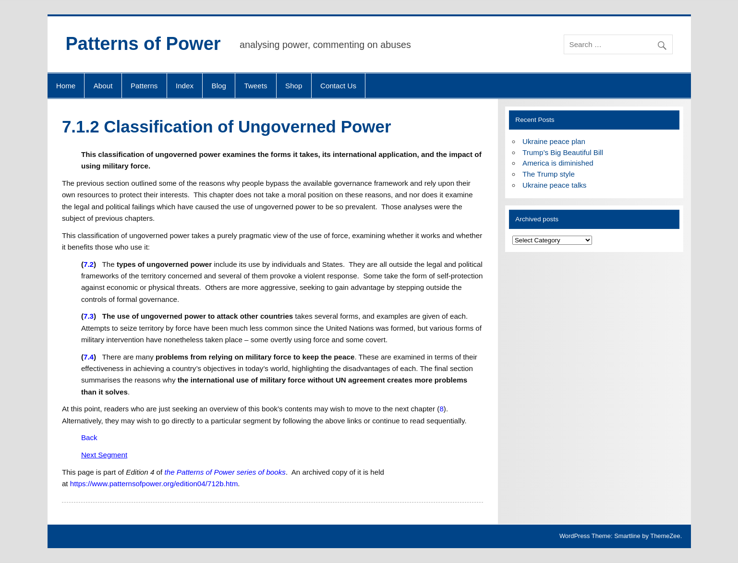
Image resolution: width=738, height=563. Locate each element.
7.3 (89, 316)
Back (89, 437)
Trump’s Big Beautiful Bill (562, 152)
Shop (293, 86)
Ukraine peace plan (553, 141)
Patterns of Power (143, 44)
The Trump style (548, 174)
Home (66, 86)
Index (185, 86)
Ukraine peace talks (554, 185)
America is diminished (557, 163)
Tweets (255, 86)
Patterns (144, 86)
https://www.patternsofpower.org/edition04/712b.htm (154, 483)
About (103, 86)
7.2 (89, 264)
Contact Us (338, 86)
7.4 (89, 357)
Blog (219, 86)
